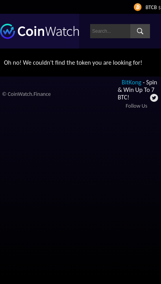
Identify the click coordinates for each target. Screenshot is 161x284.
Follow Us (136, 106)
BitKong (131, 82)
